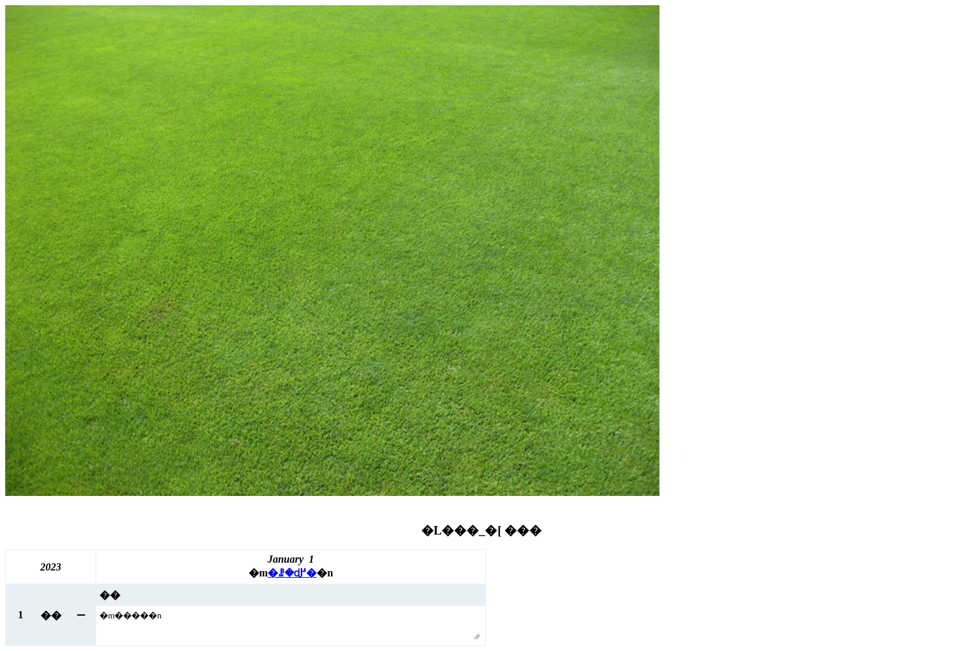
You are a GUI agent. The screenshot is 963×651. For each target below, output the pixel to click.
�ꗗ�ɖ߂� (292, 572)
